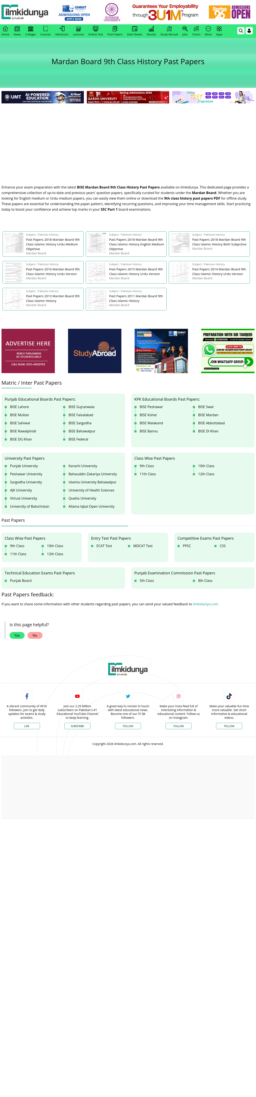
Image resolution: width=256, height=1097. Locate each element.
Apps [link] (219, 31)
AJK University (21, 490)
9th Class (147, 466)
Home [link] (5, 31)
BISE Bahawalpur (81, 431)
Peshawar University (26, 474)
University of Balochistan (29, 506)
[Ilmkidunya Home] (24, 12)
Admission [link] (62, 31)
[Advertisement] (128, 136)
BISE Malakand (151, 423)
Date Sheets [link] (135, 31)
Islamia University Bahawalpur (92, 482)
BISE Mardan (208, 415)
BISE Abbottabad (211, 423)
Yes (17, 635)
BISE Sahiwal (20, 423)
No (35, 635)
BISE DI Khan (208, 431)
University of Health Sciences (91, 490)
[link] (74, 12)
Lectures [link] (78, 31)
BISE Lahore (19, 406)
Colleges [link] (30, 31)
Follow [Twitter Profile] (128, 726)
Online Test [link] (95, 31)
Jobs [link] (185, 31)
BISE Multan (19, 415)
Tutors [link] (196, 31)
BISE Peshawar (151, 406)
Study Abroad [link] (169, 31)
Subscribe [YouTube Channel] (77, 726)
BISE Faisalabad (80, 415)
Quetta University (82, 498)
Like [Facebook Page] (26, 726)
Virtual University (23, 498)
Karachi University (82, 466)
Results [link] (151, 31)
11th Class (148, 474)
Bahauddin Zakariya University (92, 474)
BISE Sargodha (80, 423)
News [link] (17, 31)
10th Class (206, 466)
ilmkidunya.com (205, 604)
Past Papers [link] (114, 31)
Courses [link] (45, 31)
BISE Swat (206, 406)
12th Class (206, 474)
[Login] (249, 30)
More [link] (208, 31)
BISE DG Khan (21, 439)
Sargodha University (26, 482)
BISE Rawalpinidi (23, 431)
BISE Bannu (149, 431)
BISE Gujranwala (81, 406)
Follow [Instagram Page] (178, 726)
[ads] (28, 351)
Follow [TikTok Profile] (229, 726)
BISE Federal (78, 439)
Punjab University (24, 466)
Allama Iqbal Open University (91, 506)
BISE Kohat (148, 415)
